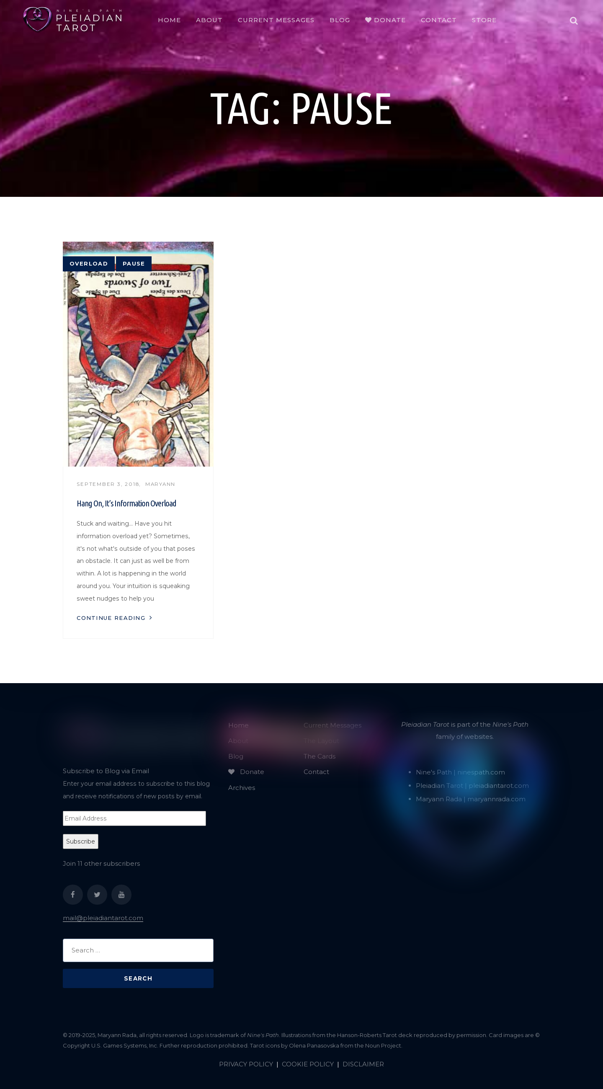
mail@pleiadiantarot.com (103, 918)
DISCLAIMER (363, 1064)
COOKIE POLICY (308, 1064)
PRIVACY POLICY (246, 1064)
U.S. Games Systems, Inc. (124, 1045)
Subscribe (80, 841)
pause (134, 264)
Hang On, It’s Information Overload (126, 503)
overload (89, 264)
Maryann (160, 484)
